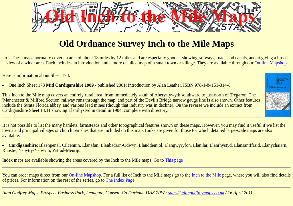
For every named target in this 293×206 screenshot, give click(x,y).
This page (174, 160)
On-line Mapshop (270, 62)
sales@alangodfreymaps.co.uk (196, 192)
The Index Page (120, 180)
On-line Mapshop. (85, 175)
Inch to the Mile (206, 175)
